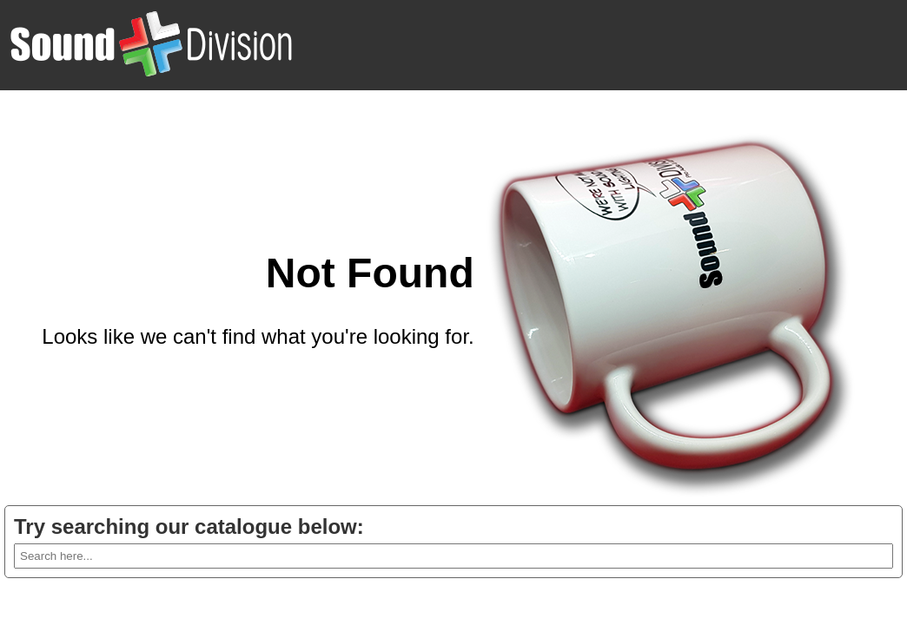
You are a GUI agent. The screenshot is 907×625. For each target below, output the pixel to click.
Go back (435, 378)
